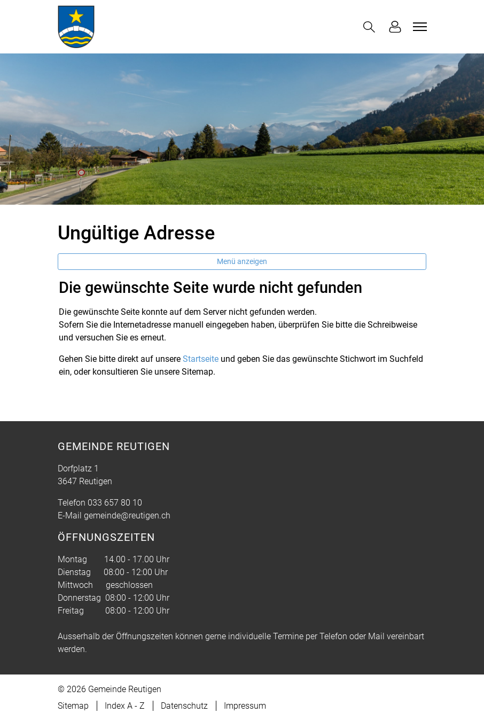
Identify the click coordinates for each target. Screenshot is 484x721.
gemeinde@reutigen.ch (127, 515)
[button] (371, 27)
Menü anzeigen (242, 261)
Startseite (200, 359)
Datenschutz (184, 706)
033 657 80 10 (115, 503)
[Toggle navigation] (418, 26)
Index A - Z (125, 706)
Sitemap (73, 706)
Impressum (245, 706)
